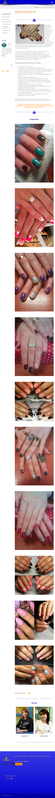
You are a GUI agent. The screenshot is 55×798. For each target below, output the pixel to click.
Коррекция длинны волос (6, 27)
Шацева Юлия (43, 736)
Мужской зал (5, 17)
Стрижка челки (6, 24)
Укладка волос (6, 30)
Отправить (18, 764)
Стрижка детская (6, 22)
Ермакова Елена (25, 736)
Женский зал (5, 19)
